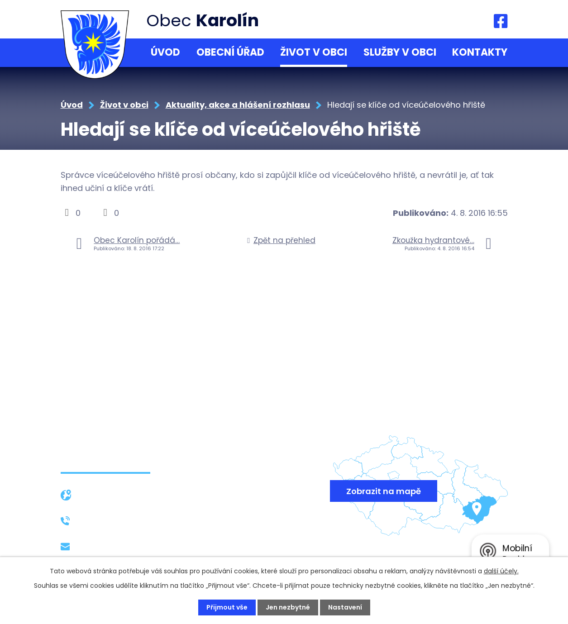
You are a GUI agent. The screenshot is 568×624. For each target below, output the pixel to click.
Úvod (165, 52)
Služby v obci (399, 52)
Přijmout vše (227, 607)
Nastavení (345, 607)
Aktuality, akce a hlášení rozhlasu (238, 104)
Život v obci (313, 52)
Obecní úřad (230, 52)
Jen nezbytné (288, 607)
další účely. (501, 571)
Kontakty (479, 52)
